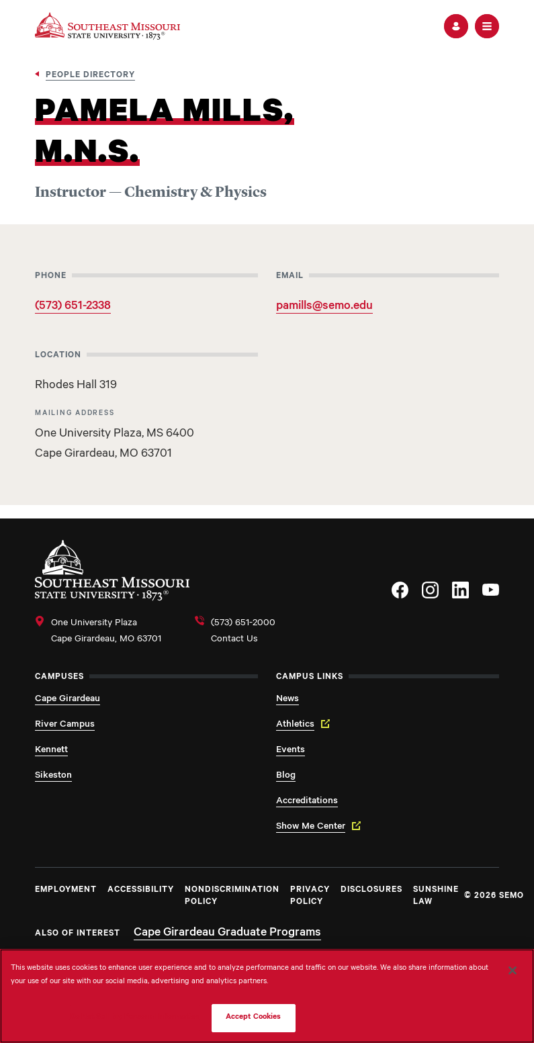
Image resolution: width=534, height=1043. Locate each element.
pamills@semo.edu (324, 307)
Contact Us (234, 640)
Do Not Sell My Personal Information (135, 1017)
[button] (456, 26)
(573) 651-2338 (73, 307)
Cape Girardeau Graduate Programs (227, 933)
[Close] (512, 970)
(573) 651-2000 (243, 624)
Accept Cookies (253, 1017)
